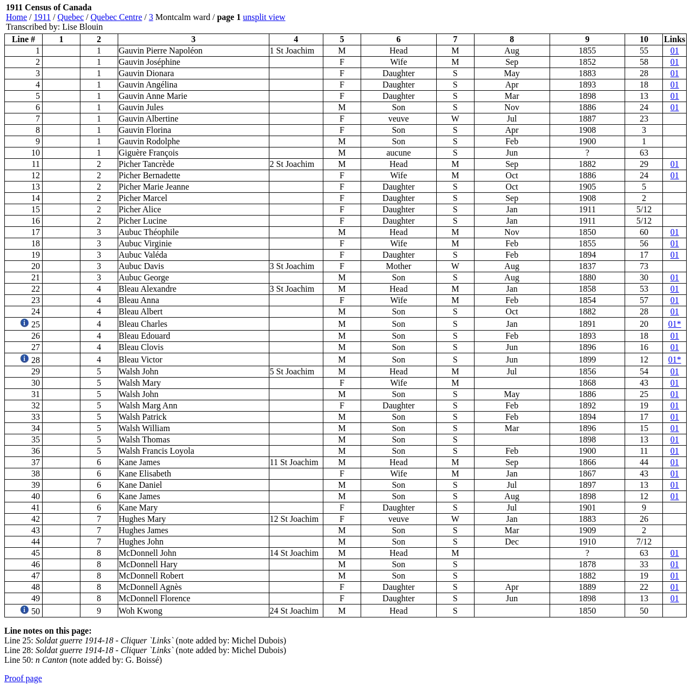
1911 (42, 17)
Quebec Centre (117, 17)
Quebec (70, 17)
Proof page (23, 678)
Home (16, 17)
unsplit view (264, 17)
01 (674, 50)
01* (674, 323)
